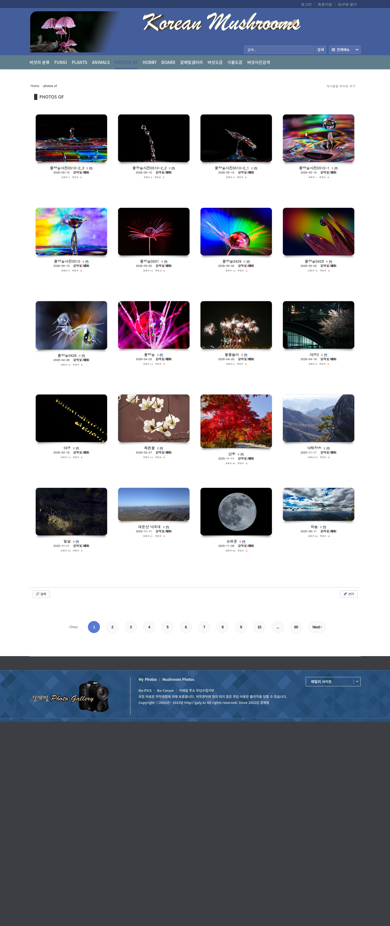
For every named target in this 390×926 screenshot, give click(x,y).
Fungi (60, 62)
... (278, 627)
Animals (101, 62)
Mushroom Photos (178, 679)
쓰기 (348, 594)
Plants (79, 62)
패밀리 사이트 (321, 681)
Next (317, 627)
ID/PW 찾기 (347, 4)
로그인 (306, 4)
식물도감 (235, 62)
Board (168, 62)
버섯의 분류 (40, 62)
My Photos (148, 679)
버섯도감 (215, 62)
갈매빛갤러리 (191, 62)
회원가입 (325, 4)
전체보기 (345, 50)
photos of (126, 64)
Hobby (150, 62)
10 (259, 627)
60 (296, 627)
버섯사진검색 (258, 62)
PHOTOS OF (52, 97)
